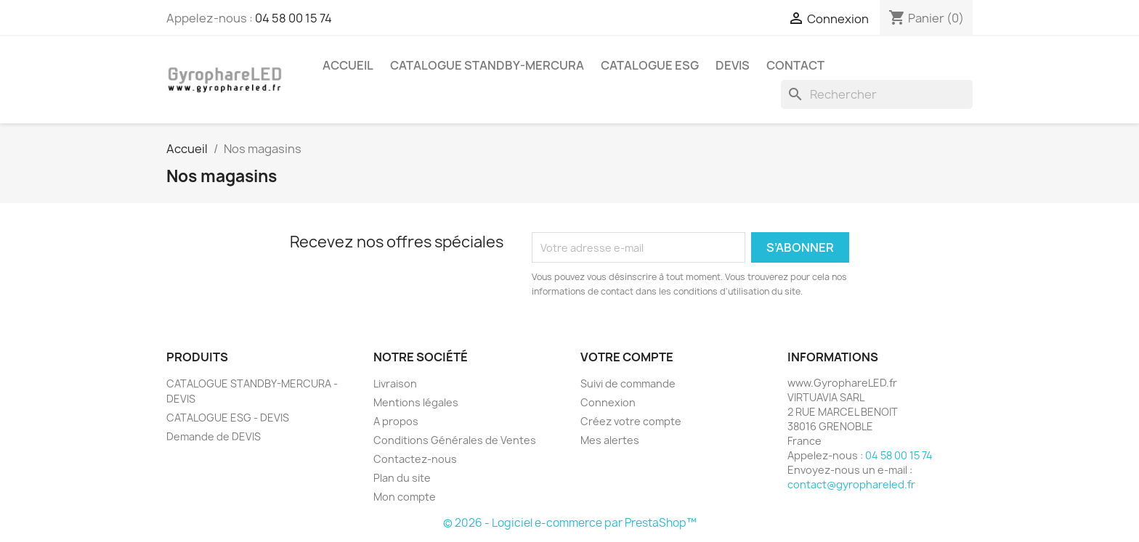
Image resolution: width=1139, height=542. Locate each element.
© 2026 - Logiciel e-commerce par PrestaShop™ (570, 522)
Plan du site (402, 478)
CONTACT (795, 65)
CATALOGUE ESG (650, 65)
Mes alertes (609, 440)
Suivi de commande (628, 383)
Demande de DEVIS (213, 436)
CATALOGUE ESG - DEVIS (227, 417)
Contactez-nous (415, 459)
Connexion (608, 402)
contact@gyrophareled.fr (851, 484)
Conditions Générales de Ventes (454, 440)
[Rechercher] (877, 94)
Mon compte (404, 497)
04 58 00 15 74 (293, 18)
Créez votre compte (630, 421)
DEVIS (733, 65)
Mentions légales (415, 402)
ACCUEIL (348, 65)
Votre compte (626, 357)
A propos (395, 421)
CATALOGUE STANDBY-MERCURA (487, 65)
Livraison (395, 383)
